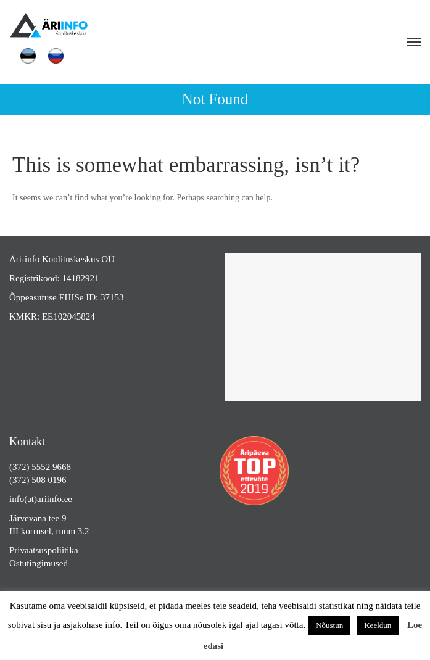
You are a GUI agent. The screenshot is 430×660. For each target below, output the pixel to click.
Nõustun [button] (329, 625)
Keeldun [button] (377, 625)
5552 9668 (51, 467)
